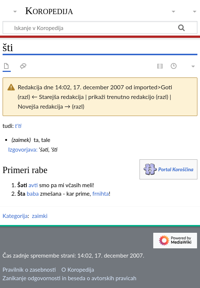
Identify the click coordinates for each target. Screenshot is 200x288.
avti (33, 185)
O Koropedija (78, 269)
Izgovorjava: (22, 149)
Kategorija (15, 215)
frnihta (100, 193)
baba (33, 193)
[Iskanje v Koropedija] (100, 27)
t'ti (18, 125)
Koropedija (49, 11)
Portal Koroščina (176, 169)
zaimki (39, 215)
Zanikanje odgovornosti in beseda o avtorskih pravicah (70, 278)
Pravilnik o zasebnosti (29, 269)
